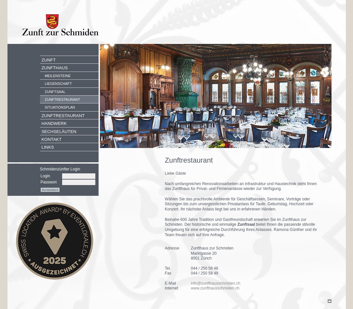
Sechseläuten (59, 131)
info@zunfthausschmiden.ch (215, 283)
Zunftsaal (55, 92)
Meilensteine (58, 76)
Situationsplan (60, 107)
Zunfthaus (55, 67)
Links (48, 147)
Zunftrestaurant (62, 99)
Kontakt (52, 139)
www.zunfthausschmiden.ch (215, 288)
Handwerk (54, 123)
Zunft (49, 60)
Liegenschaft (58, 84)
